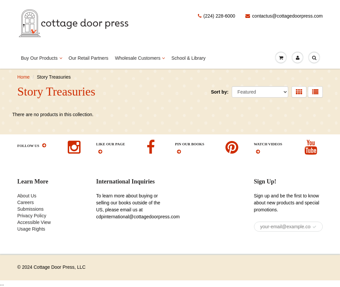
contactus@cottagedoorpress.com (284, 16)
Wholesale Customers (140, 57)
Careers (25, 202)
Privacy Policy (31, 215)
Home (23, 77)
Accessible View (34, 222)
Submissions (30, 209)
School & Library (188, 58)
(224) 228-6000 (216, 16)
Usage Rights (31, 229)
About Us (27, 195)
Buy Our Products (41, 57)
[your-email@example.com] (288, 227)
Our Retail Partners (89, 58)
